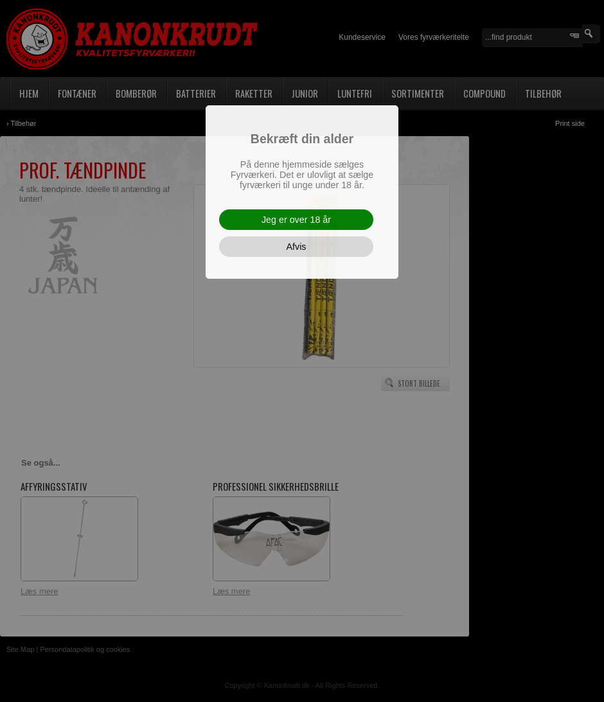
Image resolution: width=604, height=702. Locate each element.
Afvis (296, 246)
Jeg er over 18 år (296, 220)
